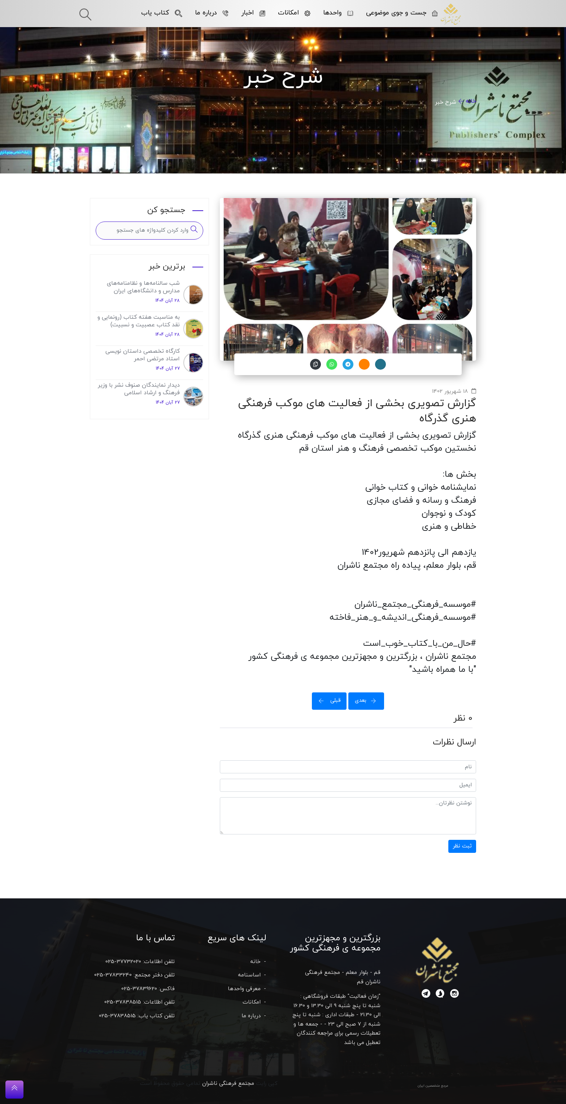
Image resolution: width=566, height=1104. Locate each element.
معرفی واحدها (244, 989)
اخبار (253, 12)
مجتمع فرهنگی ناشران (228, 1083)
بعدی (368, 700)
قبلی (327, 700)
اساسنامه (249, 975)
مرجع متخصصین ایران (433, 1085)
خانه (471, 101)
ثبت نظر (462, 846)
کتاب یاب (161, 12)
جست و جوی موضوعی (402, 12)
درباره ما (211, 12)
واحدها (338, 12)
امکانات (294, 12)
